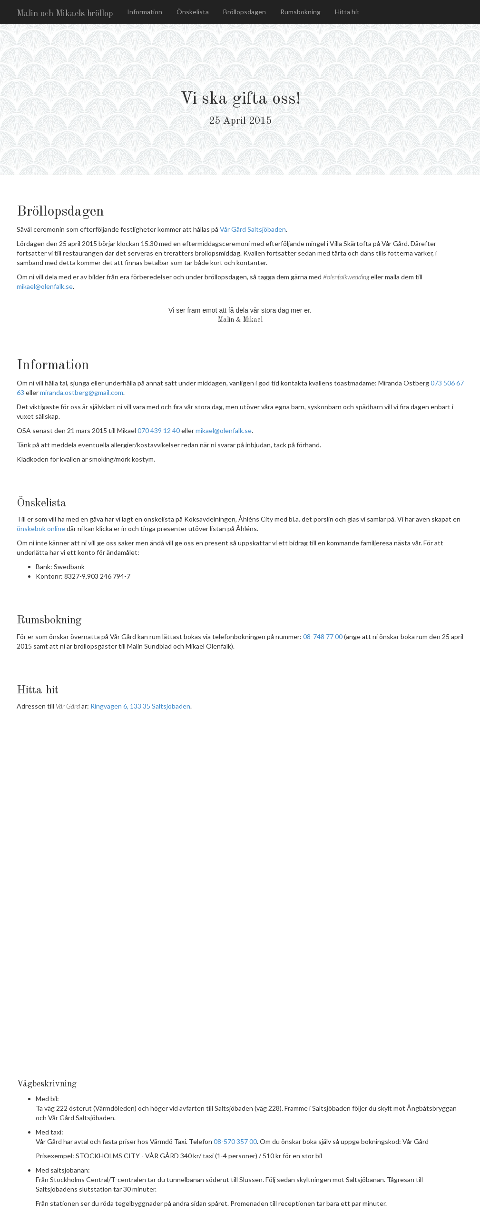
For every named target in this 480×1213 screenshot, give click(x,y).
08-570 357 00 (235, 1141)
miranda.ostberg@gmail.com (81, 392)
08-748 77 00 (323, 636)
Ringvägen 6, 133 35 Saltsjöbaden (140, 706)
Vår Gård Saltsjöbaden (253, 229)
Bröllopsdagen (244, 12)
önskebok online (41, 528)
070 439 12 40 (158, 430)
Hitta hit (347, 12)
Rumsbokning (300, 12)
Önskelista (192, 12)
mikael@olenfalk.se (45, 286)
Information (144, 12)
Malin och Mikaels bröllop (65, 14)
